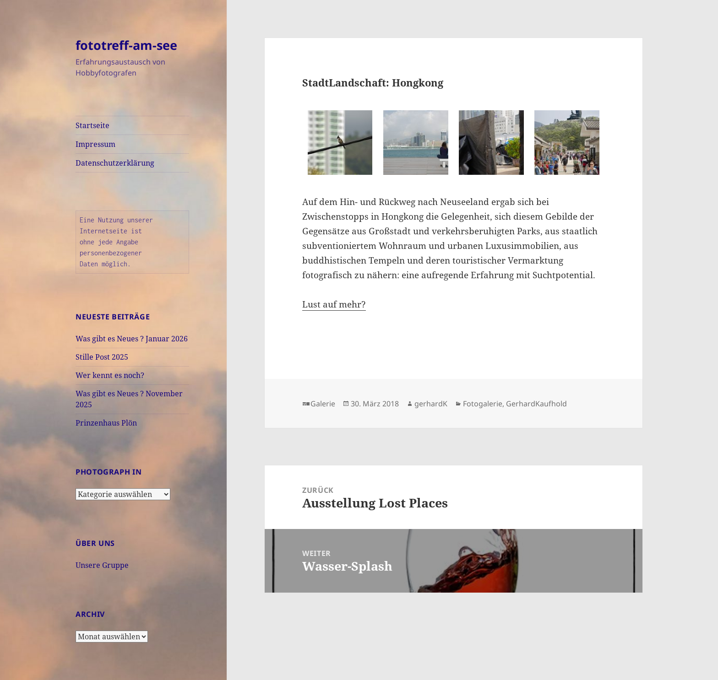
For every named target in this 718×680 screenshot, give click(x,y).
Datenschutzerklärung (115, 163)
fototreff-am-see (126, 45)
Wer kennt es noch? (110, 375)
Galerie (322, 404)
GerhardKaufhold (536, 404)
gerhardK (430, 404)
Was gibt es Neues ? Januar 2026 (132, 339)
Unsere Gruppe (102, 565)
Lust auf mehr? (334, 304)
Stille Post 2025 (102, 357)
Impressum (95, 144)
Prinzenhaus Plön (106, 423)
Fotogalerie (482, 404)
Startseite (92, 125)
